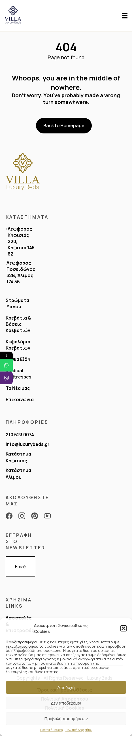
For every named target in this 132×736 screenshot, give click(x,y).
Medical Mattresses (18, 373)
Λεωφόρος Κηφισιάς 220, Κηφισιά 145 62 (21, 241)
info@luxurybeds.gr (28, 444)
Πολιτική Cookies (51, 730)
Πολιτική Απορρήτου (78, 730)
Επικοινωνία (20, 399)
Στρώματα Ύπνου (17, 303)
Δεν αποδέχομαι (66, 703)
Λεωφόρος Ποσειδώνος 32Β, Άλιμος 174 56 (21, 272)
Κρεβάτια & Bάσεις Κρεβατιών (18, 324)
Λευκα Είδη (18, 359)
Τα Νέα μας (18, 388)
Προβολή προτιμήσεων (66, 718)
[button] (123, 628)
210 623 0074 (20, 434)
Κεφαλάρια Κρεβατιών (18, 345)
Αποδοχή (66, 687)
